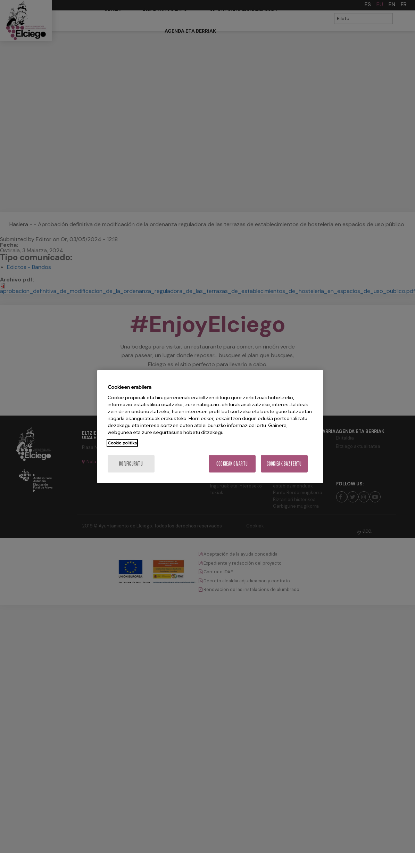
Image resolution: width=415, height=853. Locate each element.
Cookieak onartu (232, 464)
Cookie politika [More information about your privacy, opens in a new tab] (122, 443)
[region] (210, 426)
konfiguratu (131, 464)
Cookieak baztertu (284, 464)
